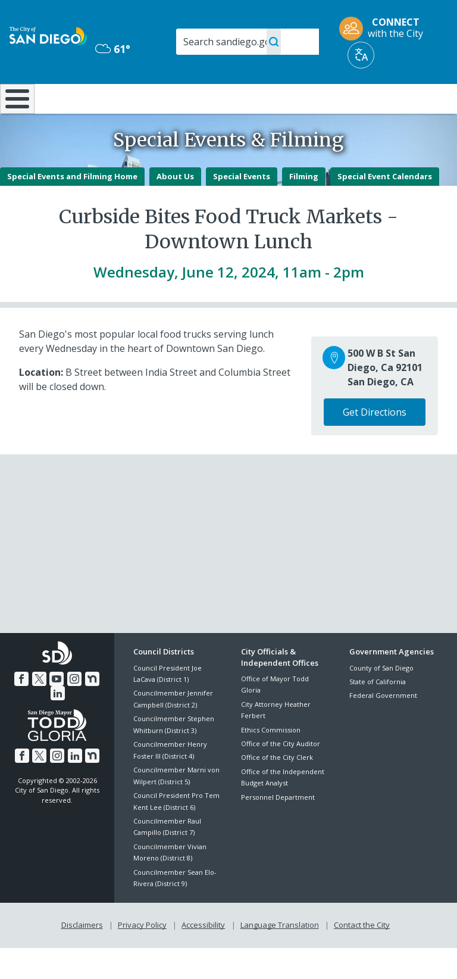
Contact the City (362, 955)
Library (270, 98)
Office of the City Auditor (280, 775)
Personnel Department (278, 828)
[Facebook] (21, 710)
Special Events (241, 207)
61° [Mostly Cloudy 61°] (112, 49)
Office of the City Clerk (277, 788)
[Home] (15, 114)
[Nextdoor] (92, 710)
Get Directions (374, 443)
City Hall (420, 98)
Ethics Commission (271, 760)
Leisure (65, 98)
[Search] (247, 42)
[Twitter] (39, 710)
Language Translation (279, 955)
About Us (175, 207)
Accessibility (203, 955)
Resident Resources (135, 104)
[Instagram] (74, 710)
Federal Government (383, 726)
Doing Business (202, 104)
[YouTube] (56, 710)
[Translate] (361, 55)
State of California (377, 713)
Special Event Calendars (384, 207)
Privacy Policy (142, 955)
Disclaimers (82, 955)
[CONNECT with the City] (385, 28)
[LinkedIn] (58, 725)
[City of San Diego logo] (48, 35)
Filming (303, 207)
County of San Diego (381, 698)
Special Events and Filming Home (72, 207)
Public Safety (345, 104)
